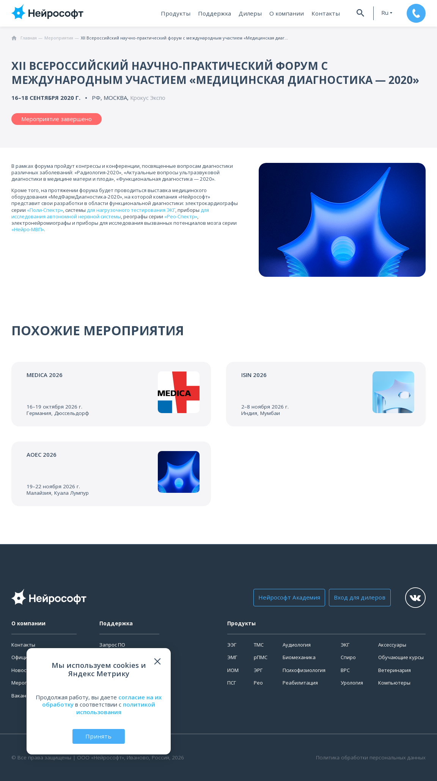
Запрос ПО (112, 644)
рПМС (260, 657)
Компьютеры (394, 682)
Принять (98, 736)
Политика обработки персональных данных (371, 757)
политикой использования (116, 708)
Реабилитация (300, 682)
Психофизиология (304, 670)
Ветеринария (394, 670)
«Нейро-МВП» (27, 229)
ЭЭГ (231, 644)
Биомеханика (299, 657)
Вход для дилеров (358, 597)
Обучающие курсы (401, 657)
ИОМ (233, 670)
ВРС (345, 670)
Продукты (181, 13)
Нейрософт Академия (289, 597)
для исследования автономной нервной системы (110, 213)
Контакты (324, 13)
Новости (21, 670)
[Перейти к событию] (111, 394)
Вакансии (23, 695)
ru (383, 13)
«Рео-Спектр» (180, 216)
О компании (288, 13)
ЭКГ (345, 644)
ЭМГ (232, 657)
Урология (352, 682)
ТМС (259, 644)
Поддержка (218, 13)
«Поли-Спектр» (45, 210)
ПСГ (231, 682)
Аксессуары (392, 644)
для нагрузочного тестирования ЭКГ (131, 210)
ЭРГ (258, 670)
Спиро (348, 657)
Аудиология (297, 644)
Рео (258, 682)
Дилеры (253, 13)
